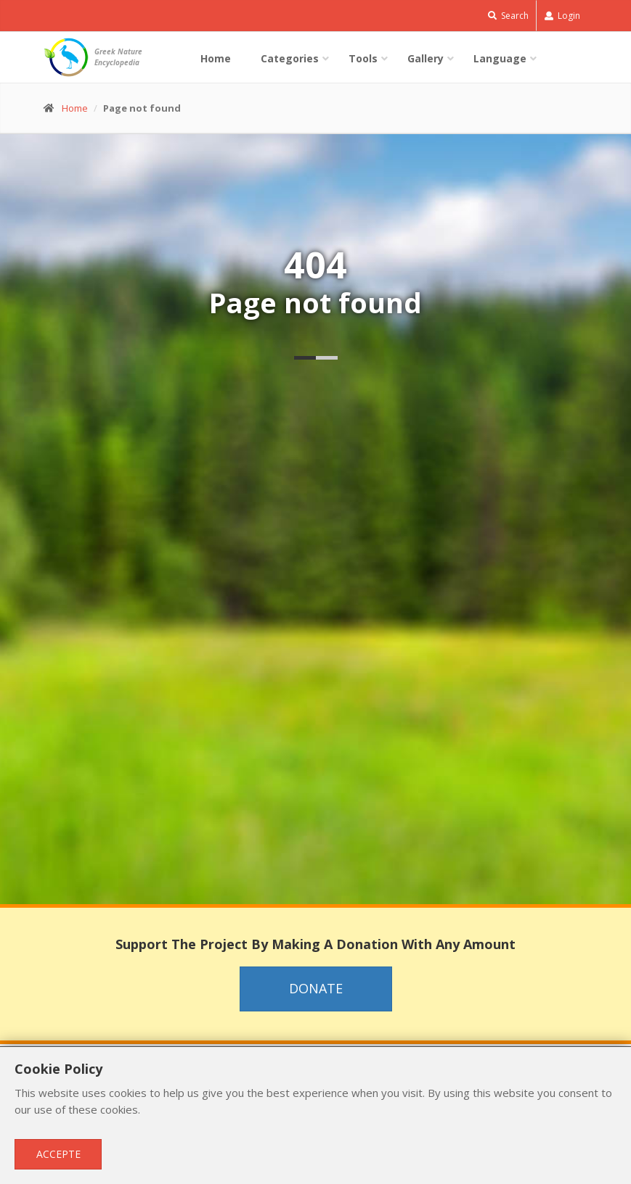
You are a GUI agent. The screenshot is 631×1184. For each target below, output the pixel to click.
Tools (363, 58)
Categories (290, 58)
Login (562, 15)
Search (508, 15)
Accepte (58, 1154)
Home (215, 58)
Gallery (425, 58)
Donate (316, 988)
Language (499, 58)
